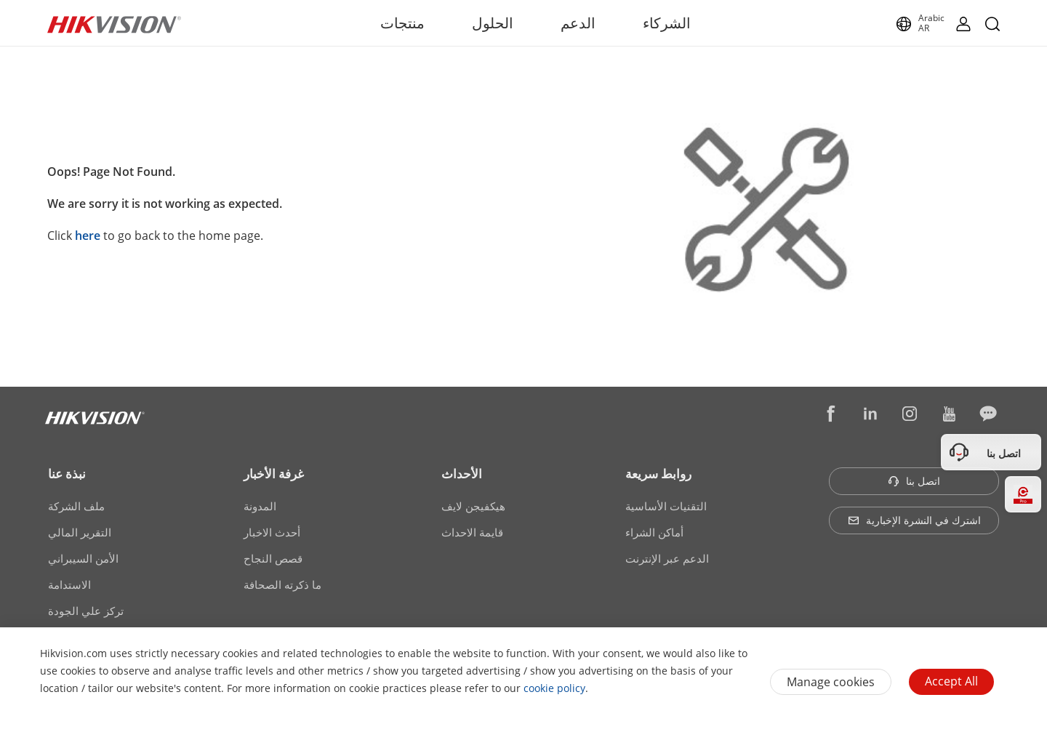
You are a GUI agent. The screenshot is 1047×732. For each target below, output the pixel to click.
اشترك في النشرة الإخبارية (914, 520)
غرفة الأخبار (274, 473)
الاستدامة (69, 584)
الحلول (492, 23)
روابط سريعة (658, 473)
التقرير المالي (79, 532)
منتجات (402, 23)
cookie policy (554, 688)
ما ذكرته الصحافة (282, 584)
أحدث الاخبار (272, 532)
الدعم (578, 23)
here (87, 236)
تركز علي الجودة (86, 610)
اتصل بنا (914, 481)
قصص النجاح (273, 558)
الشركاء (667, 23)
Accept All (951, 681)
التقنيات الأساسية (666, 506)
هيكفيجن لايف (473, 506)
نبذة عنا (67, 473)
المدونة (260, 506)
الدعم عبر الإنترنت (667, 558)
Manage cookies (831, 682)
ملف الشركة (76, 506)
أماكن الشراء (654, 532)
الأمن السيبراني (83, 558)
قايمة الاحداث (472, 532)
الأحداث (461, 473)
